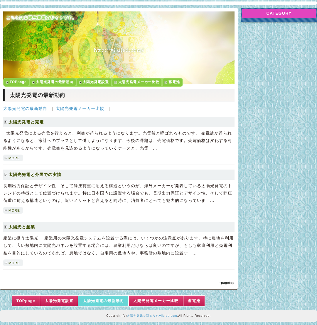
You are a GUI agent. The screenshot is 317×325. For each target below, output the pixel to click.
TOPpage (18, 82)
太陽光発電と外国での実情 (35, 174)
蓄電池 (174, 82)
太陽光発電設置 (96, 82)
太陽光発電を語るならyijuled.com (152, 315)
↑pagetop (227, 282)
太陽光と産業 (22, 227)
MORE (14, 158)
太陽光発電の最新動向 (54, 82)
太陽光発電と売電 (26, 122)
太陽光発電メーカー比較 (138, 82)
